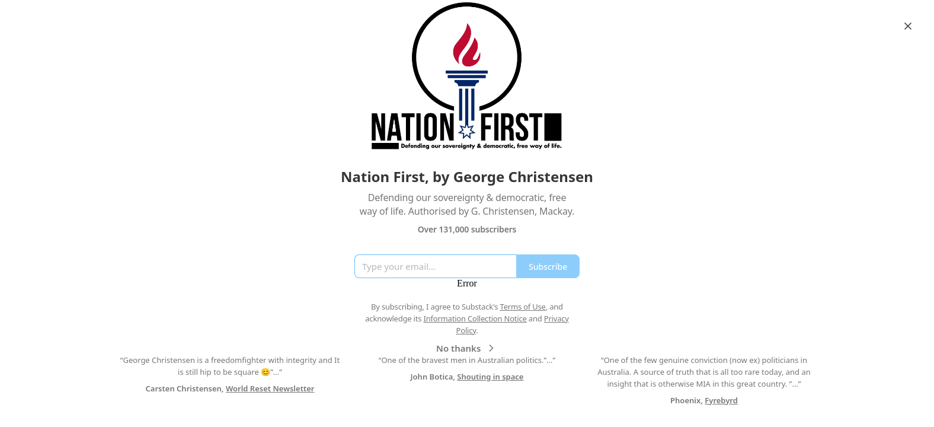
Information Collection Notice (474, 318)
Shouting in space (490, 376)
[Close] (908, 26)
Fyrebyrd (721, 400)
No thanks (466, 348)
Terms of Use (523, 306)
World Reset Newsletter (270, 388)
